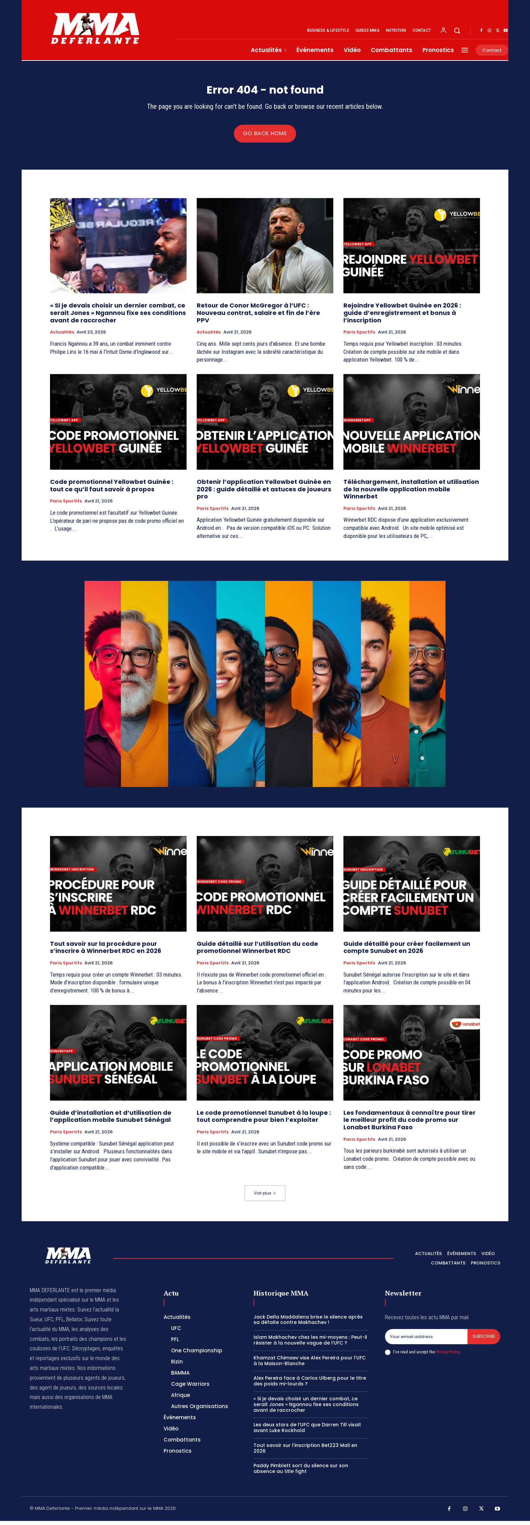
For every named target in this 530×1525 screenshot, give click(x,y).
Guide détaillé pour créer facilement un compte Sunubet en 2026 (406, 952)
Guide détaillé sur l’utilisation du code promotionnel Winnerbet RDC (257, 952)
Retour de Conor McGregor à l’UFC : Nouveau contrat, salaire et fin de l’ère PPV (258, 316)
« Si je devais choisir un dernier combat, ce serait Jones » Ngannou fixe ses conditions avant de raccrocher (118, 316)
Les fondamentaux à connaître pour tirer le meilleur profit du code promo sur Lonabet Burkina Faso (409, 1124)
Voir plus (265, 1197)
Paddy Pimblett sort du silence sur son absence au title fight (301, 1473)
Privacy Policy (447, 1356)
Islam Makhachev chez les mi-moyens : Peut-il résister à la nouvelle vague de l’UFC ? (310, 1344)
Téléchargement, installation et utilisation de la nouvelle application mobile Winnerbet (411, 493)
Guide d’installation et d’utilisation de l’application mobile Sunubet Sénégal (110, 1121)
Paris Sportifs (359, 336)
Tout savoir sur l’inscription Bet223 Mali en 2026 (305, 1452)
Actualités (62, 336)
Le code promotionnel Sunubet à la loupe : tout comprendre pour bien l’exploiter (264, 1121)
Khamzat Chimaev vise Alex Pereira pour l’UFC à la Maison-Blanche (310, 1364)
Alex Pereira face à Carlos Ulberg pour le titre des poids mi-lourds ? (310, 1385)
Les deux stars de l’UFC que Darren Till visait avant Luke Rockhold (307, 1432)
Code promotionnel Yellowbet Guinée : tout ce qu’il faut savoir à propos (111, 490)
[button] (457, 30)
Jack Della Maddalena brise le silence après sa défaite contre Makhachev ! (308, 1324)
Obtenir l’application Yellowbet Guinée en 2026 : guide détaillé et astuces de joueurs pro (264, 493)
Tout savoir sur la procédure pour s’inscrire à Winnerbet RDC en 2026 (106, 952)
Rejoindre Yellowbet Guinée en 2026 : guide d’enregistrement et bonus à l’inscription (402, 316)
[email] (426, 1341)
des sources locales (100, 1391)
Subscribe (483, 1341)
